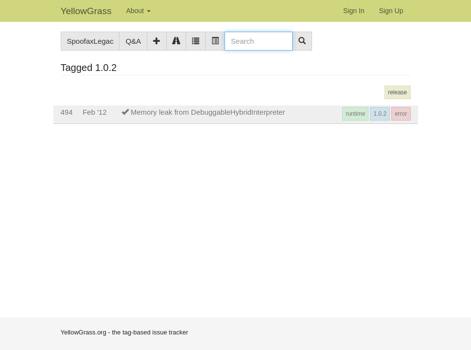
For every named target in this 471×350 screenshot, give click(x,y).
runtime (355, 113)
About (138, 11)
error (401, 113)
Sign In (354, 11)
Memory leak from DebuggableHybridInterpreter (208, 112)
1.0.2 (379, 113)
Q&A (133, 41)
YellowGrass (86, 11)
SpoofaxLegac (90, 41)
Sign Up (391, 11)
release (397, 92)
